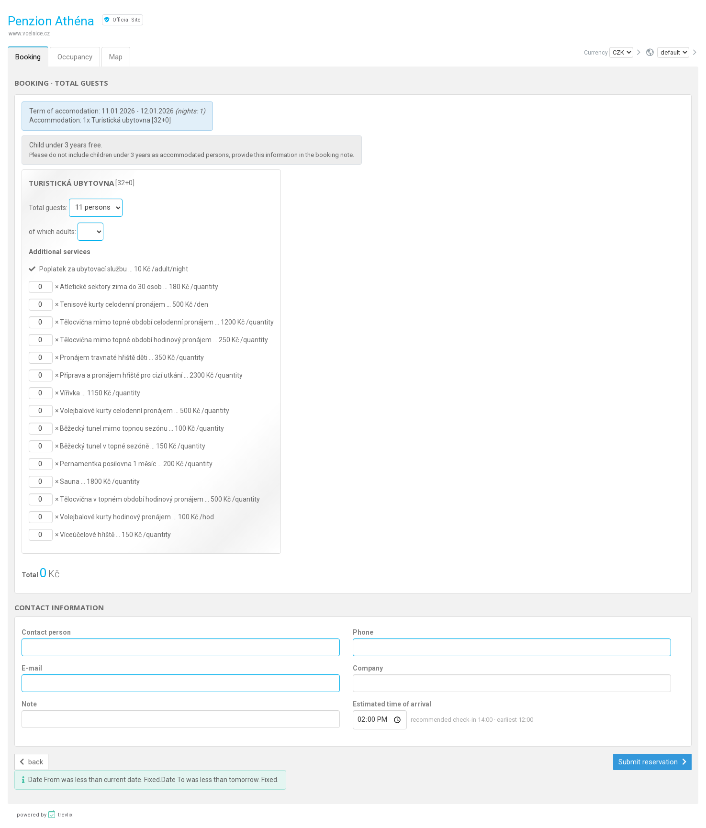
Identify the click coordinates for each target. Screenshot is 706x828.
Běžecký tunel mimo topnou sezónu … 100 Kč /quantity (142, 428)
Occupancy (74, 57)
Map (116, 57)
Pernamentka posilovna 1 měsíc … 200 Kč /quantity (136, 464)
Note (29, 704)
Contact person (46, 632)
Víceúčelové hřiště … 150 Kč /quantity (115, 534)
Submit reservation (652, 762)
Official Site (122, 20)
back (31, 762)
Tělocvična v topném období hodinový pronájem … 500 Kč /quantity (160, 499)
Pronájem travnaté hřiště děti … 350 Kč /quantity (132, 357)
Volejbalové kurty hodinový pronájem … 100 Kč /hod (137, 517)
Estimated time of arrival (392, 704)
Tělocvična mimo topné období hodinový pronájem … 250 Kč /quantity (164, 340)
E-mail (32, 668)
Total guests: (49, 207)
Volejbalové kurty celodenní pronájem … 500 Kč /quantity (144, 410)
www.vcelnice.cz (29, 33)
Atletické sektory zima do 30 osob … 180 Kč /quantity (139, 287)
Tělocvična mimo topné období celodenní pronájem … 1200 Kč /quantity (167, 322)
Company (368, 668)
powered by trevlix (44, 814)
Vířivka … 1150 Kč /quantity (100, 393)
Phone (363, 632)
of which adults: (53, 231)
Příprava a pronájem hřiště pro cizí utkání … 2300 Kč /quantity (151, 375)
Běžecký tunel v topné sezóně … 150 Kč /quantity (132, 446)
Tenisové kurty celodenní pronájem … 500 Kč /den (134, 304)
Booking (28, 57)
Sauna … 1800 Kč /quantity (100, 481)
